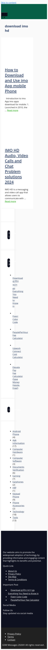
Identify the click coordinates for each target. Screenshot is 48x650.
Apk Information (19, 442)
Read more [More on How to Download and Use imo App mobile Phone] (12, 110)
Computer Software (18, 459)
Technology (18, 511)
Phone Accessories (18, 504)
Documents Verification (18, 468)
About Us (12, 571)
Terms (10, 636)
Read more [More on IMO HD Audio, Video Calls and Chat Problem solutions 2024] (10, 201)
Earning (16, 475)
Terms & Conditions (17, 579)
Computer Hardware (18, 451)
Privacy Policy (14, 573)
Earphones (18, 481)
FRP (14, 487)
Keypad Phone (16, 495)
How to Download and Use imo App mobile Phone (16, 80)
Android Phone (17, 433)
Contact (11, 639)
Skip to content (8, 2)
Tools (15, 517)
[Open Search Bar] (3, 17)
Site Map (12, 576)
